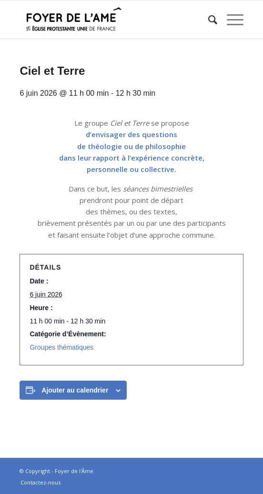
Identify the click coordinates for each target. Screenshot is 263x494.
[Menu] (230, 19)
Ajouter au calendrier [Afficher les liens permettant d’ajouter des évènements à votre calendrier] (74, 390)
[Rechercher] (208, 19)
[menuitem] (208, 19)
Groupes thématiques (61, 347)
